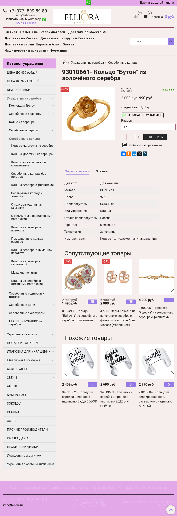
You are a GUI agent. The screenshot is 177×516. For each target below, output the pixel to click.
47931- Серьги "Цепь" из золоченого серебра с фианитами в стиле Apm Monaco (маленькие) (117, 318)
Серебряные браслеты (25, 114)
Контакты (126, 488)
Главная (11, 32)
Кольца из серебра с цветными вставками (27, 282)
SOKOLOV (14, 403)
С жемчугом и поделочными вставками (31, 217)
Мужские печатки (24, 272)
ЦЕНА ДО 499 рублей (22, 72)
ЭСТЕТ (11, 421)
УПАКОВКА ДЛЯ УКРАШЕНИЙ (29, 351)
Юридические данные (151, 488)
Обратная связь (33, 488)
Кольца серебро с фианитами (32, 185)
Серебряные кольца (122, 62)
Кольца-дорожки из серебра (32, 154)
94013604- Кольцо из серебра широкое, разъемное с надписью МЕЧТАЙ (155, 399)
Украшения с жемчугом (24, 455)
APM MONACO (17, 395)
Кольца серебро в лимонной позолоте (31, 251)
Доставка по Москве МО (88, 32)
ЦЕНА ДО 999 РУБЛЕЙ (23, 81)
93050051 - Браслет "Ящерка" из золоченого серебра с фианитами (156, 312)
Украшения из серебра (87, 62)
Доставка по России (21, 38)
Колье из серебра (22, 122)
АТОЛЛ (12, 386)
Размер (126, 120)
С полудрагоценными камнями (26, 206)
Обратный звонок (25, 23)
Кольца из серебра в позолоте (26, 228)
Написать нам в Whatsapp (25, 19)
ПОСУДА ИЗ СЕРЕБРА (22, 343)
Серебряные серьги (23, 130)
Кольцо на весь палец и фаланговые (28, 163)
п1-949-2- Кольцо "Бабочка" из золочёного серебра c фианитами (79, 315)
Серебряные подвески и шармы (26, 295)
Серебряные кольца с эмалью (27, 194)
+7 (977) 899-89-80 (27, 11)
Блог (112, 488)
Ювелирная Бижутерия (23, 360)
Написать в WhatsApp (142, 115)
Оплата (68, 44)
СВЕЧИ (12, 377)
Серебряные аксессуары (27, 313)
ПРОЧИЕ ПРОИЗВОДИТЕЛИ (27, 429)
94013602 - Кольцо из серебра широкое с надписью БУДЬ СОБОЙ (79, 396)
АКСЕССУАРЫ (17, 369)
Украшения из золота (22, 334)
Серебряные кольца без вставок (28, 175)
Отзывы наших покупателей (42, 32)
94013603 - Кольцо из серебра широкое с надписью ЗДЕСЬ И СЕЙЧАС (116, 399)
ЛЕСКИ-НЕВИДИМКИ (22, 447)
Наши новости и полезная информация (36, 50)
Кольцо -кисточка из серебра (32, 145)
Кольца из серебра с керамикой (26, 262)
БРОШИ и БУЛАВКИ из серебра (25, 322)
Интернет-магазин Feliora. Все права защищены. (148, 504)
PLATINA (13, 412)
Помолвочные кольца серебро (27, 240)
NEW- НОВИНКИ (18, 90)
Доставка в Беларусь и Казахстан (67, 38)
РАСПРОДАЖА (17, 438)
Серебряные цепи (22, 305)
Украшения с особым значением (30, 464)
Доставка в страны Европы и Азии (32, 44)
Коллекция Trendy (22, 105)
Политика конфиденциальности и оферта (77, 488)
